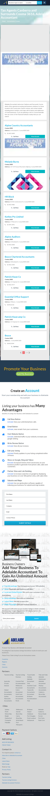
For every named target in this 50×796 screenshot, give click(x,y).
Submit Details (25, 523)
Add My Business (25, 374)
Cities (4, 664)
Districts (4, 667)
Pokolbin (7, 722)
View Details (35, 136)
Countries (5, 659)
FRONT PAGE (6, 745)
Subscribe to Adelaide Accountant (12, 755)
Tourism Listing (8, 675)
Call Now (15, 136)
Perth (6, 711)
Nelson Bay (8, 714)
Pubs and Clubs (43, 675)
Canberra (41, 711)
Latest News (6, 761)
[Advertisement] (25, 38)
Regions (4, 662)
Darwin (18, 711)
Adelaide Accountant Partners (11, 783)
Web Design (5, 764)
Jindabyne (30, 714)
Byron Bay (19, 714)
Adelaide (41, 709)
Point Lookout (31, 718)
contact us (17, 752)
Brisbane (29, 709)
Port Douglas (31, 716)
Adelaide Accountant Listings (25, 794)
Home (4, 21)
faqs (9, 767)
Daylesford (8, 718)
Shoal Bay (19, 718)
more (28, 353)
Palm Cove (41, 720)
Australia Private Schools (7, 683)
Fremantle (8, 720)
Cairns (18, 716)
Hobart (29, 711)
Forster (40, 716)
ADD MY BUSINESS (8, 742)
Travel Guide (31, 675)
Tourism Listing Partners (9, 780)
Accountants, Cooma (13, 21)
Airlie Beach (19, 720)
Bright (7, 716)
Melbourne (19, 709)
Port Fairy (41, 718)
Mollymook (30, 720)
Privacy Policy (6, 769)
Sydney (7, 709)
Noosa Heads (42, 714)
